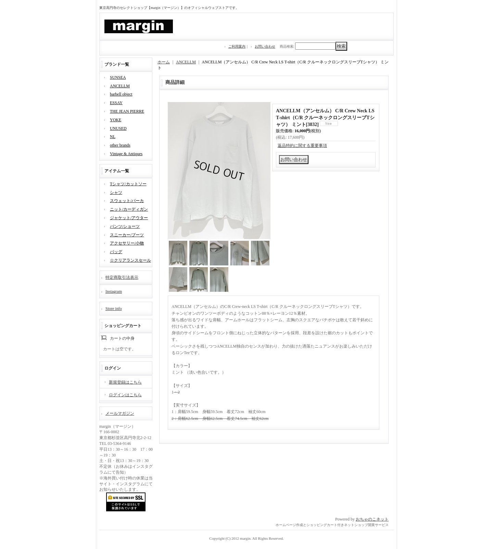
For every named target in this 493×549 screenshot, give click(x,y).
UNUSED (118, 128)
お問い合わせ (265, 46)
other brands (120, 145)
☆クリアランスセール (130, 260)
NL (112, 136)
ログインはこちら (125, 394)
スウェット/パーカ (127, 200)
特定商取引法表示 (121, 277)
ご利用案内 (236, 46)
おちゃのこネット (372, 519)
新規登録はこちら (125, 382)
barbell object (121, 94)
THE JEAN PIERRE (127, 111)
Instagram (113, 291)
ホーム (163, 62)
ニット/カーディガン (129, 209)
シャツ (116, 192)
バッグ (116, 251)
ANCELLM (120, 86)
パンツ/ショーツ (125, 226)
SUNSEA (118, 77)
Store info (113, 308)
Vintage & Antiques (126, 153)
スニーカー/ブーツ (127, 235)
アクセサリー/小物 (127, 243)
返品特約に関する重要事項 (302, 145)
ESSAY (116, 102)
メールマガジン (119, 413)
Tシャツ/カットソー (128, 184)
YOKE (115, 119)
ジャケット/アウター (129, 217)
